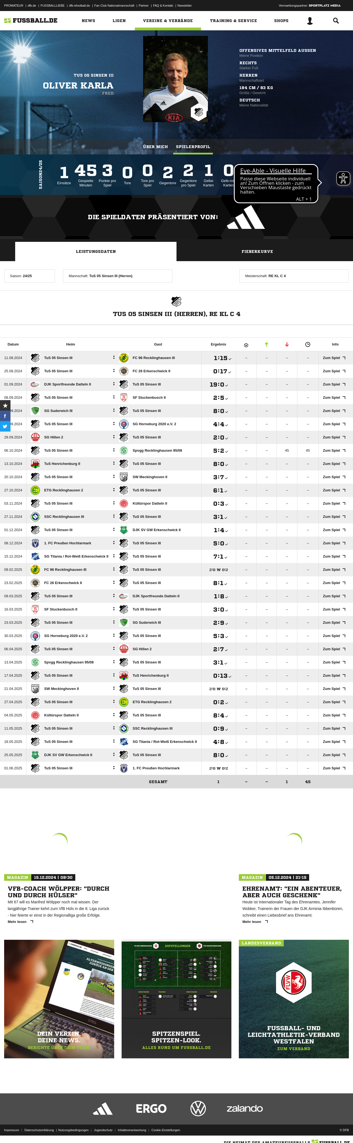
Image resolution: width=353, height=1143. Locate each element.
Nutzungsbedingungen (73, 1130)
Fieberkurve (257, 251)
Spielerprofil (193, 147)
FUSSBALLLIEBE (53, 5)
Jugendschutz (103, 1130)
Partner (144, 5)
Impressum (11, 1130)
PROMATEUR (13, 5)
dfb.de (32, 5)
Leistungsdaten (96, 251)
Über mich (155, 147)
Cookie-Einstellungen (165, 1130)
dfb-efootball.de (79, 5)
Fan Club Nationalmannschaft (114, 5)
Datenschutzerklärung (39, 1130)
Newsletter (185, 5)
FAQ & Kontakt (163, 5)
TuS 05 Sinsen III (94, 75)
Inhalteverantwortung (132, 1130)
